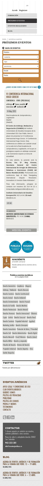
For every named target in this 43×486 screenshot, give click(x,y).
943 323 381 (11, 442)
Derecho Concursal (19, 317)
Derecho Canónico (8, 293)
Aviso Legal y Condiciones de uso (16, 386)
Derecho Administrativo (19, 333)
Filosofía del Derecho (9, 344)
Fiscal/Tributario (20, 336)
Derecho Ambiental (20, 297)
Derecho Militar (7, 340)
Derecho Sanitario (8, 321)
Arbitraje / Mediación (9, 289)
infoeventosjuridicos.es (13, 446)
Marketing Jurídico (8, 325)
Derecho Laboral (32, 336)
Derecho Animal (8, 297)
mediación (20, 106)
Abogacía (28, 285)
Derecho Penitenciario (9, 309)
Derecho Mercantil (8, 336)
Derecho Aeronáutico (9, 285)
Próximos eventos (16, 21)
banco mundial (20, 104)
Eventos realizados (17, 26)
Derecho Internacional (22, 313)
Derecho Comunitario (9, 329)
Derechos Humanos (9, 313)
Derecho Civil (7, 333)
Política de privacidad (12, 395)
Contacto (7, 410)
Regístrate (23, 10)
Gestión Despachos (8, 352)
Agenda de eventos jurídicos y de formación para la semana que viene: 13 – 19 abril (21, 464)
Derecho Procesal (24, 301)
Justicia (10, 317)
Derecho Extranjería (22, 325)
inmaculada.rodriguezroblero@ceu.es (19, 189)
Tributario (34, 313)
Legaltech (32, 321)
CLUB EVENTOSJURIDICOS (12, 389)
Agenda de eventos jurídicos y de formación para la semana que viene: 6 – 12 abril (21, 475)
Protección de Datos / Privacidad (27, 329)
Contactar (12, 428)
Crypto (5, 317)
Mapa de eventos (12, 48)
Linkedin (13, 417)
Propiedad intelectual (9, 348)
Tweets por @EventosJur (11, 368)
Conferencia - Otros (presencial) (18, 100)
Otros (31, 348)
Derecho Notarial (23, 309)
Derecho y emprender (20, 340)
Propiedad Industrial (21, 321)
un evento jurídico (15, 248)
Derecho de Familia (9, 305)
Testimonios (8, 407)
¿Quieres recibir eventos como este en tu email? (21, 87)
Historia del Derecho (23, 344)
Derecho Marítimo (21, 305)
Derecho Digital (32, 333)
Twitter (8, 363)
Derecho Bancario (23, 289)
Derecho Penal (31, 317)
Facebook (9, 417)
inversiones (10, 106)
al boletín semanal (22, 263)
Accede (15, 10)
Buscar (20, 80)
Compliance (20, 285)
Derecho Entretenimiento (10, 301)
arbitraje (9, 104)
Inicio (4, 39)
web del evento (21, 230)
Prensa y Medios (9, 404)
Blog (10, 31)
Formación (13, 15)
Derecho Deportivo (22, 348)
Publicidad (7, 398)
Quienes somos (9, 392)
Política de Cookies (11, 401)
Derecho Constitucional (22, 293)
